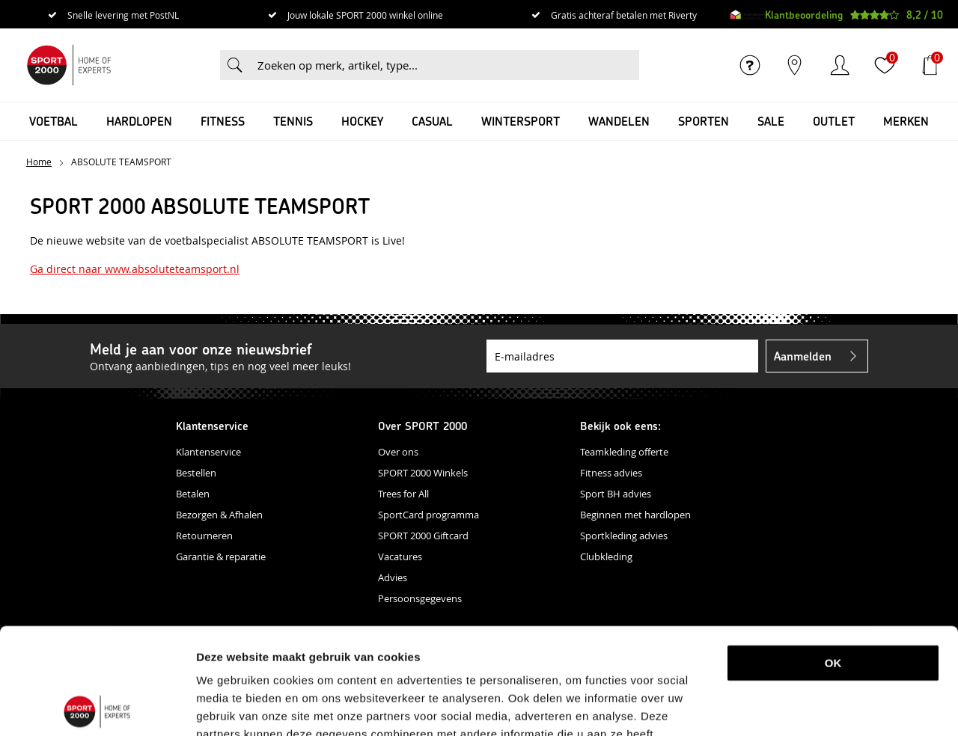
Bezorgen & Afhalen (219, 514)
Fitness (223, 121)
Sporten (703, 121)
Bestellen (196, 472)
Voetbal (53, 121)
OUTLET (834, 121)
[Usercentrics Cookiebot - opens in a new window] (96, 707)
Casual (432, 121)
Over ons (398, 452)
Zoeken (235, 65)
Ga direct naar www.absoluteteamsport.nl (135, 269)
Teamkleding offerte (624, 452)
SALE (770, 121)
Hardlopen (139, 121)
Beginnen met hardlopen (635, 514)
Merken (906, 121)
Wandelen (619, 121)
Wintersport (520, 121)
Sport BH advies (615, 493)
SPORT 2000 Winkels (423, 472)
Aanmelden (803, 356)
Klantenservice (208, 452)
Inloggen (839, 65)
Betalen (193, 493)
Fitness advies (611, 472)
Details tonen (788, 706)
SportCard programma (428, 514)
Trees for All (403, 493)
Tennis (293, 121)
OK (833, 557)
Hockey (362, 121)
